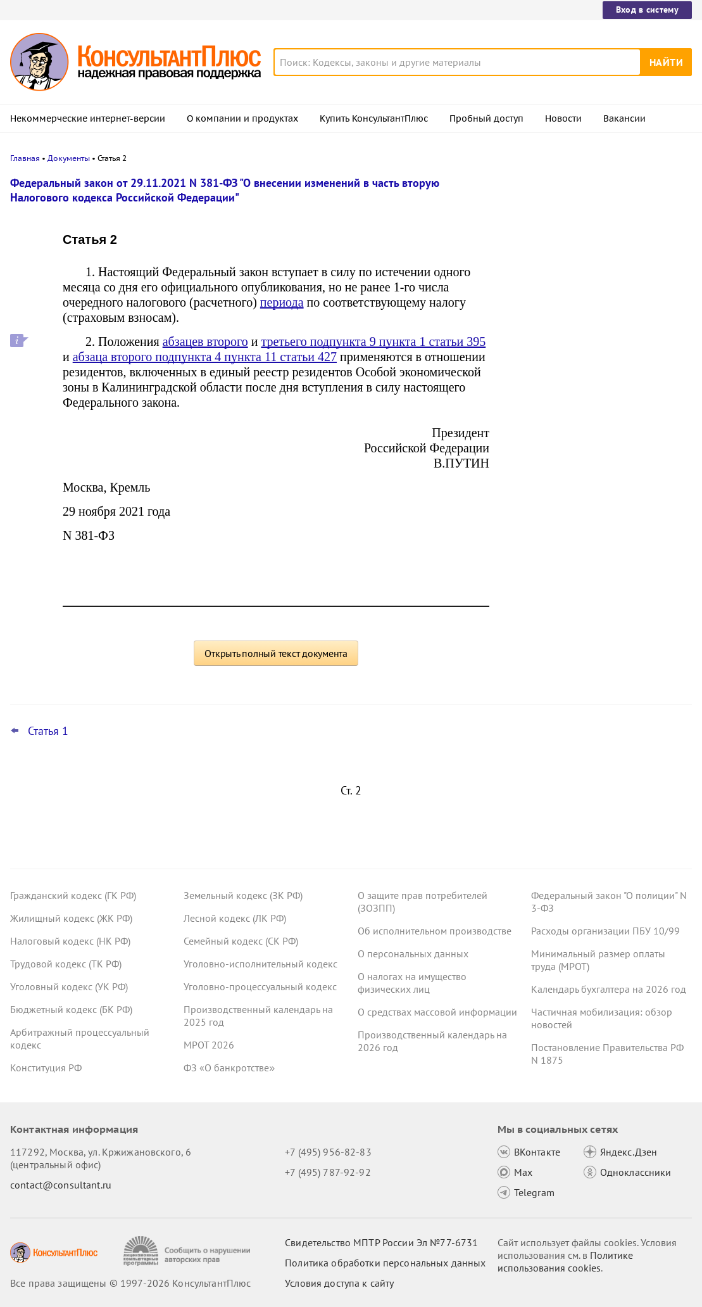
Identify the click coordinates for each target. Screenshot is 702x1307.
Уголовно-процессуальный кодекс (260, 986)
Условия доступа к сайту (339, 1283)
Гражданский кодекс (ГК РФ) (73, 895)
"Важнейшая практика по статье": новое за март (585, 423)
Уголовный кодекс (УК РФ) (69, 986)
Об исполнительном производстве (434, 930)
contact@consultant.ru (60, 1184)
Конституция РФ (46, 1067)
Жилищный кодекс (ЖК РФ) (71, 918)
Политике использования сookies (565, 1261)
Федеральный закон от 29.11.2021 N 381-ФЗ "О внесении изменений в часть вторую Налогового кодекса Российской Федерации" (224, 190)
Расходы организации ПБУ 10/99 (605, 930)
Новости (563, 118)
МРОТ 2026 (209, 1044)
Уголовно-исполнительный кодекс (260, 963)
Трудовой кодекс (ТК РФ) (66, 963)
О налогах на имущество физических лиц (412, 982)
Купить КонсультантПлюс (374, 118)
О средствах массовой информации (437, 1011)
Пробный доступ (486, 118)
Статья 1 (48, 731)
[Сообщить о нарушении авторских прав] (188, 1251)
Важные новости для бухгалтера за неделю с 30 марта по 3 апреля (590, 242)
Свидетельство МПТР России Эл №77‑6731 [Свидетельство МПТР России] (381, 1242)
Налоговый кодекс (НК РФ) (70, 940)
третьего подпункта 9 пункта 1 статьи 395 (373, 341)
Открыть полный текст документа (276, 653)
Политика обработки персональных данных (385, 1262)
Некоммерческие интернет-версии (87, 118)
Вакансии (624, 118)
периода (282, 302)
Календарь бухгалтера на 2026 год (608, 989)
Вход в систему (647, 9)
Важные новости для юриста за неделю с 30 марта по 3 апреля (582, 367)
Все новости (541, 458)
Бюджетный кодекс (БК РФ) (71, 1009)
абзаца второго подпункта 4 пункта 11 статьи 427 (205, 357)
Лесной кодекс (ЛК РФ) (235, 918)
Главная (25, 158)
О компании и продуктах (242, 118)
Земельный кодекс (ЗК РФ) (243, 895)
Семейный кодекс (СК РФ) (241, 940)
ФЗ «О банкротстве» (229, 1067)
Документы (68, 158)
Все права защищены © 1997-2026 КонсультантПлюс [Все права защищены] (130, 1283)
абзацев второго (205, 341)
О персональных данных (413, 953)
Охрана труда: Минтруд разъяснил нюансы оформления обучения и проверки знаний (587, 304)
